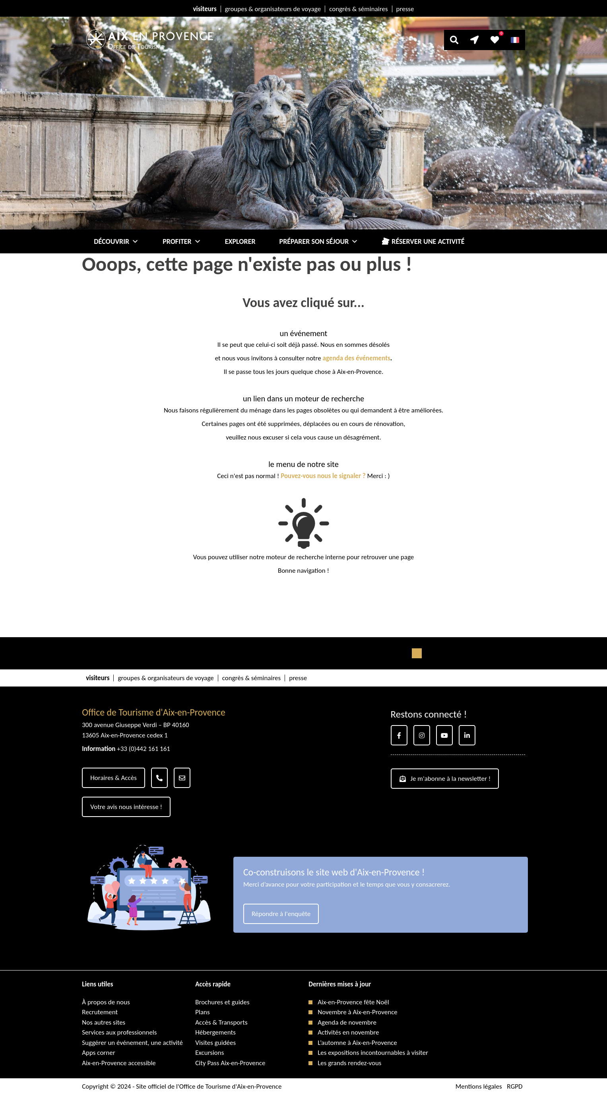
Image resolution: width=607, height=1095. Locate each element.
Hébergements (215, 1032)
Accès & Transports (221, 1022)
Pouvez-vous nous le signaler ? (323, 476)
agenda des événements (356, 358)
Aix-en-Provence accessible (119, 1063)
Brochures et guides (222, 1002)
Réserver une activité (428, 241)
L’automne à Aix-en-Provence (357, 1043)
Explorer (240, 241)
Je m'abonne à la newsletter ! (445, 778)
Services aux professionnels (119, 1032)
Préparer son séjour (319, 241)
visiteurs (205, 9)
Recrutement (100, 1012)
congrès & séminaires (358, 9)
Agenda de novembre (347, 1022)
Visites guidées (215, 1043)
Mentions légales (479, 1086)
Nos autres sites (103, 1022)
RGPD (514, 1086)
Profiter (182, 241)
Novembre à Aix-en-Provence (358, 1012)
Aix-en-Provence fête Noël (353, 1002)
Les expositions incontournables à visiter (373, 1052)
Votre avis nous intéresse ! (126, 807)
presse (405, 9)
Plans (202, 1012)
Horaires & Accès (113, 778)
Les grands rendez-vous (349, 1063)
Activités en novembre (348, 1032)
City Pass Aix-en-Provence (230, 1063)
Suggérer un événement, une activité (132, 1043)
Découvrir (116, 241)
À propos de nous (106, 1002)
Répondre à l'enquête (281, 914)
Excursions (209, 1052)
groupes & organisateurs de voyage (273, 9)
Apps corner (98, 1052)
